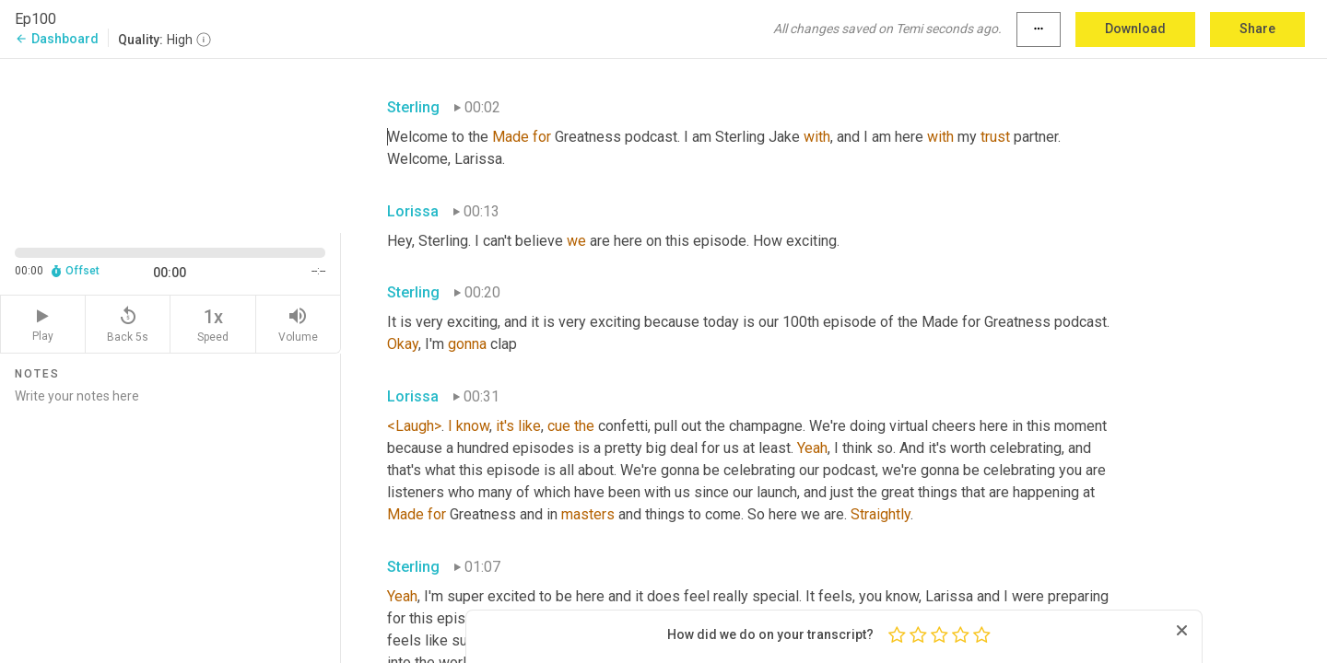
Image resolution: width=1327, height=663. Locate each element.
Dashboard (57, 38)
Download (1135, 28)
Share (1257, 28)
